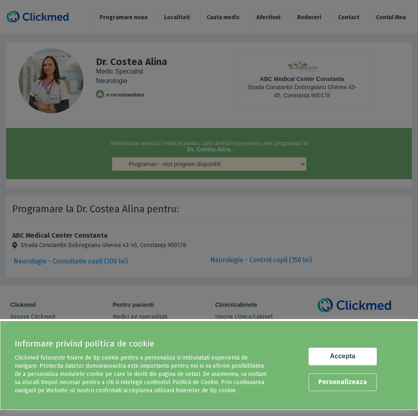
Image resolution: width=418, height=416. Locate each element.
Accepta (342, 356)
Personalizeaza (342, 382)
